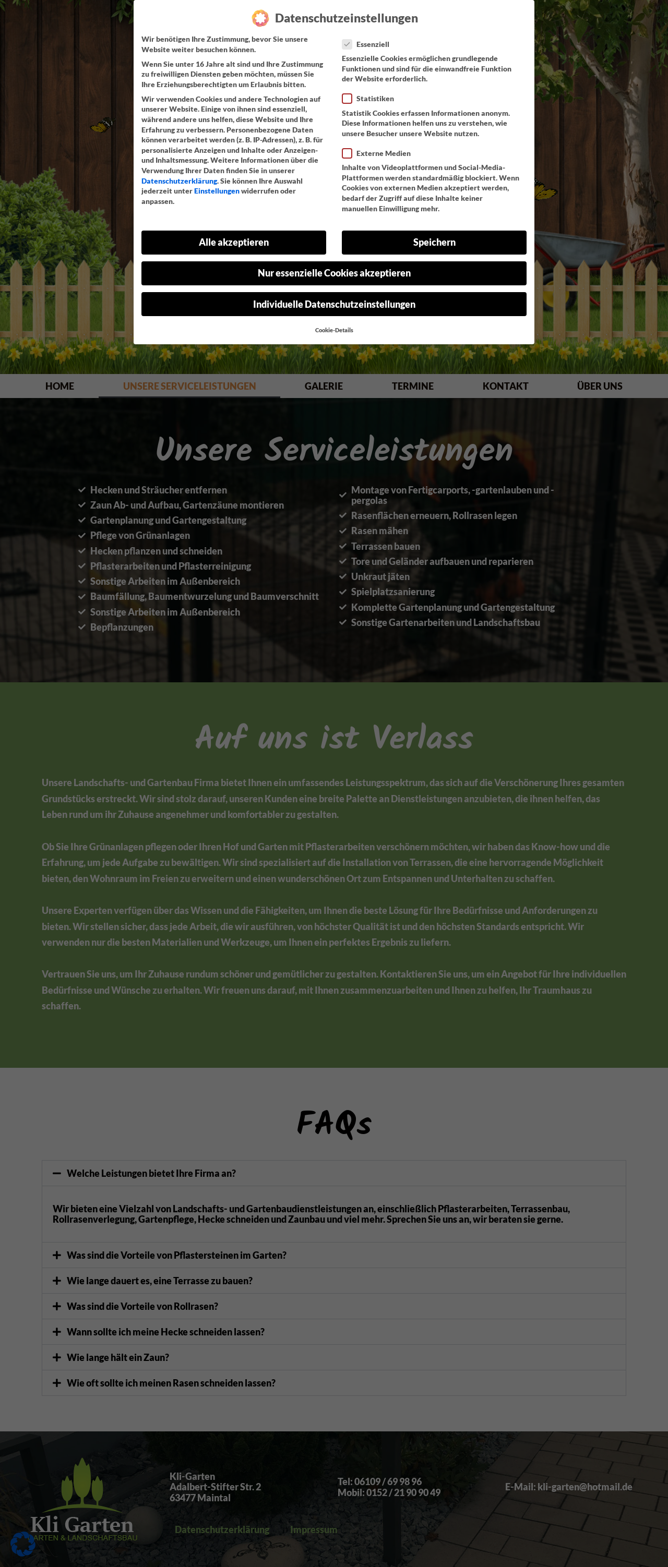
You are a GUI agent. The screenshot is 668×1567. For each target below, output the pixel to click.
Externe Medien (380, 153)
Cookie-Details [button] (334, 330)
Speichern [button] (434, 242)
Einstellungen (217, 190)
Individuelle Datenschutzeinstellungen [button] (334, 304)
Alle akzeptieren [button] (234, 242)
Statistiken (371, 98)
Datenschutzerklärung (179, 180)
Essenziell (369, 44)
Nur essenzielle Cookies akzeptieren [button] (334, 273)
